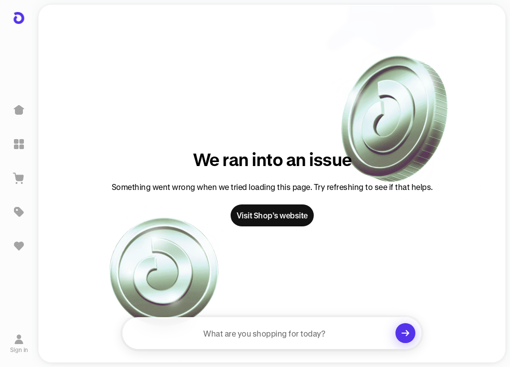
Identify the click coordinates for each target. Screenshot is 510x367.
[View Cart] (19, 178)
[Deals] (19, 212)
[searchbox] (272, 333)
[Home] (19, 110)
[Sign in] (19, 343)
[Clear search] (405, 333)
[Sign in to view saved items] (19, 246)
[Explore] (19, 144)
